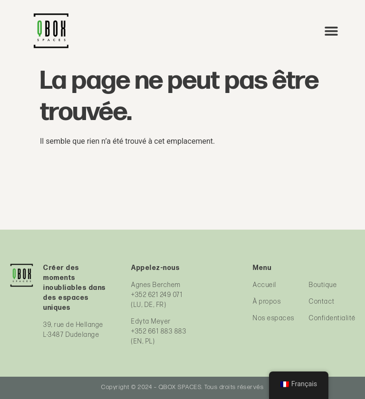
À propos (267, 301)
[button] (331, 30)
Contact (322, 301)
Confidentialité (332, 318)
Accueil (265, 285)
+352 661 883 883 (158, 331)
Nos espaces (274, 318)
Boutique (323, 285)
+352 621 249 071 (156, 295)
